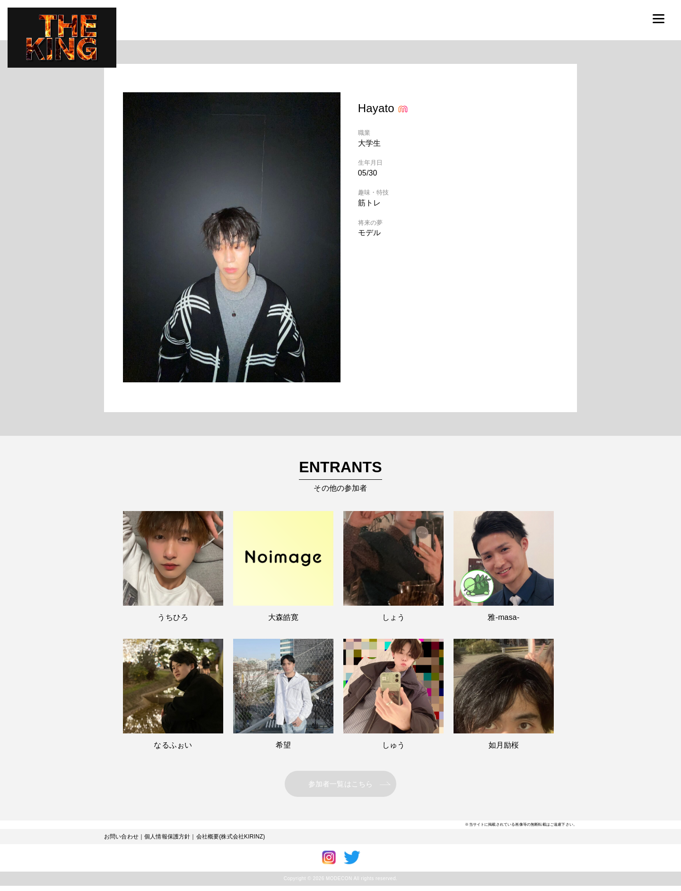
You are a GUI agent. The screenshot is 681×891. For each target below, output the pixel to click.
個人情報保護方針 (167, 841)
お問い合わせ (121, 841)
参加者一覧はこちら (340, 786)
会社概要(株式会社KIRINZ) (230, 841)
